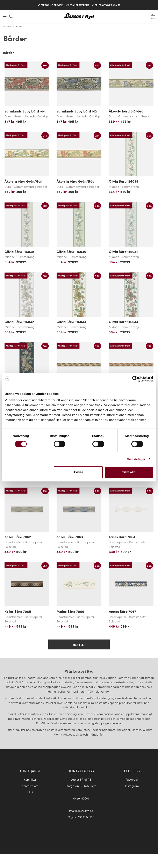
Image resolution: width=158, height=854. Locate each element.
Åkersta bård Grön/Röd (75, 181)
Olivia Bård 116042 (19, 321)
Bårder (19, 26)
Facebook (132, 779)
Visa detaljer (136, 459)
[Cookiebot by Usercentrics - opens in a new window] (135, 379)
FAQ (30, 792)
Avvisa (78, 472)
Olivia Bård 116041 (123, 251)
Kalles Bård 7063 (70, 536)
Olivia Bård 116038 (123, 181)
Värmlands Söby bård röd (25, 111)
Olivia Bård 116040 (71, 251)
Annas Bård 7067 (122, 611)
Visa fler (79, 645)
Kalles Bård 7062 (18, 536)
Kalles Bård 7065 (18, 611)
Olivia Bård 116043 (71, 321)
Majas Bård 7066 (70, 611)
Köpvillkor (30, 779)
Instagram (132, 786)
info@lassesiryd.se (81, 811)
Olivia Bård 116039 (19, 251)
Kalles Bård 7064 (122, 536)
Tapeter (7, 26)
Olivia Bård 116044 (123, 321)
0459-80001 (81, 798)
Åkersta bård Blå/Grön (127, 111)
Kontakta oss (30, 786)
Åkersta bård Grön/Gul (23, 181)
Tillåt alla (128, 472)
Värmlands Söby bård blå (77, 111)
